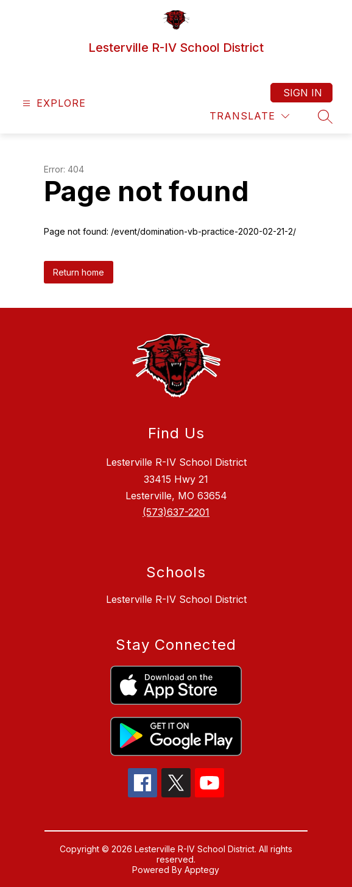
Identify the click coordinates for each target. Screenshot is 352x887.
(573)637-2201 (176, 512)
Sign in (302, 93)
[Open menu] (52, 103)
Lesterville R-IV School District (176, 599)
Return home (78, 272)
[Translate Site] (249, 116)
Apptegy (202, 869)
